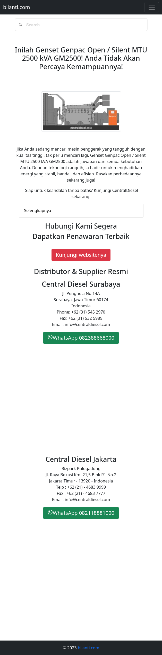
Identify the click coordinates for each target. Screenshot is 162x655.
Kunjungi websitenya (81, 254)
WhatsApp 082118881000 (81, 512)
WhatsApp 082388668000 (81, 337)
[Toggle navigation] (151, 7)
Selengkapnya (37, 210)
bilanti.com (16, 7)
